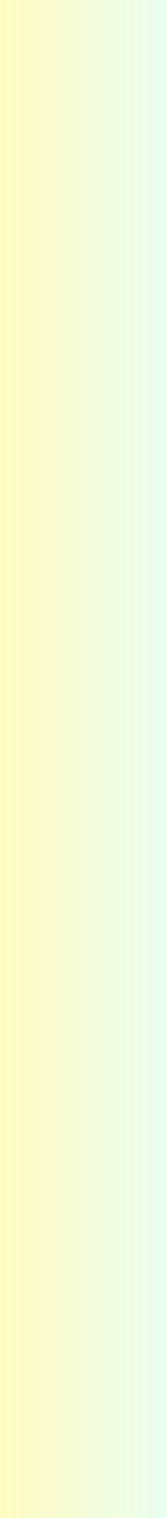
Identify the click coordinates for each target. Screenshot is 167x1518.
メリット (43, 1462)
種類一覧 (100, 1462)
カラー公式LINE (102, 1498)
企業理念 (128, 1458)
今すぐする (163, 63)
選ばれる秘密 (94, 7)
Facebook (133, 3)
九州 (42, 1502)
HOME (14, 15)
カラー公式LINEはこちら (123, 1428)
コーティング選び (110, 7)
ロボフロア (37, 732)
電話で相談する (38, 1338)
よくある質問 (93, 3)
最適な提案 (72, 1458)
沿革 (126, 1470)
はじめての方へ (79, 7)
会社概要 (134, 7)
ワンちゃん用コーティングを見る (45, 1345)
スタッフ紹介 (130, 1462)
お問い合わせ (149, 5)
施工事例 (124, 7)
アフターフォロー (75, 1466)
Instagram (126, 3)
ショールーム (101, 1466)
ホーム (15, 1452)
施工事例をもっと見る (40, 1341)
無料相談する (37, 1334)
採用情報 (128, 1466)
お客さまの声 (105, 3)
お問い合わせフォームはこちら (120, 1417)
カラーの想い (45, 1458)
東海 (42, 1494)
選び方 (99, 1458)
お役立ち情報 (22, 15)
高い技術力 (72, 1462)
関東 (42, 1490)
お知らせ (83, 3)
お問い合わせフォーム (105, 1490)
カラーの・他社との (163, 35)
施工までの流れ (102, 1494)
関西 (42, 1498)
